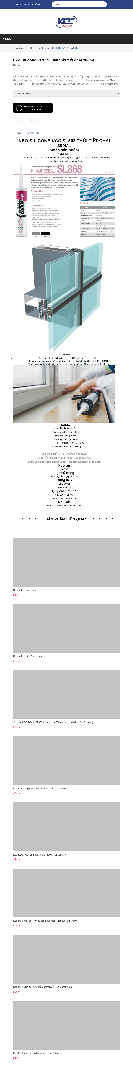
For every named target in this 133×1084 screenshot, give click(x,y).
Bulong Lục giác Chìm (25, 603)
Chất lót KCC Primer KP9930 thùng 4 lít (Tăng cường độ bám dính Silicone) (53, 735)
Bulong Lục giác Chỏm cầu (27, 669)
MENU (7, 38)
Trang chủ (18, 48)
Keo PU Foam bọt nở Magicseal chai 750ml (36, 1066)
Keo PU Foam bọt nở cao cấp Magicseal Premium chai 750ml (45, 934)
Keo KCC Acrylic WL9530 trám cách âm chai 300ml (40, 802)
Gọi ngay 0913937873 (33, 108)
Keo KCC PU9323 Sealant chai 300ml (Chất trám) (39, 868)
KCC (30, 48)
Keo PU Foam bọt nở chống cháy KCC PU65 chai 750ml (43, 1000)
